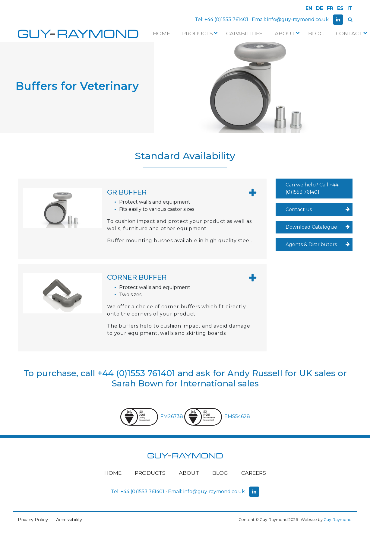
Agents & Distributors (318, 245)
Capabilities (244, 33)
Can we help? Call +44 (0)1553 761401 (312, 188)
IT (350, 8)
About (287, 33)
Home (161, 33)
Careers (253, 473)
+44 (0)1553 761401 (226, 19)
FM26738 (152, 416)
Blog (316, 33)
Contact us (318, 210)
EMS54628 (217, 416)
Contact (351, 33)
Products (199, 33)
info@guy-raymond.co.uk (298, 19)
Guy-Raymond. (338, 519)
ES (340, 8)
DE (319, 8)
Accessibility (69, 519)
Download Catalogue (318, 227)
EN (308, 8)
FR (330, 8)
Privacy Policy (33, 519)
